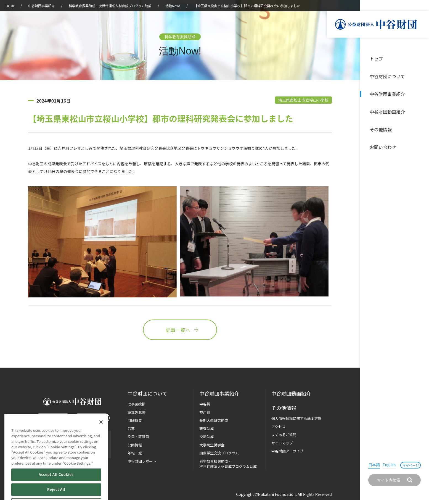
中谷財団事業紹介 (387, 94)
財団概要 (135, 420)
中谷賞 (204, 404)
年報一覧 (135, 453)
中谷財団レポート (142, 461)
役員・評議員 (138, 436)
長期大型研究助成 (213, 420)
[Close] (101, 437)
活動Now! (172, 5)
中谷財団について (387, 76)
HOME (10, 5)
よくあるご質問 (283, 434)
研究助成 (206, 428)
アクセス (278, 426)
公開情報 (135, 444)
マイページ (410, 465)
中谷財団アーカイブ (287, 451)
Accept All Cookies (56, 489)
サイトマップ (282, 443)
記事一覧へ (180, 330)
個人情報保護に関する (296, 418)
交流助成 (206, 436)
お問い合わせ (383, 147)
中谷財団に (147, 393)
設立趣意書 (136, 412)
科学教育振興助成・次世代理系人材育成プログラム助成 (110, 5)
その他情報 (381, 129)
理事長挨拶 (136, 404)
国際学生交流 (219, 453)
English (389, 464)
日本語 (374, 464)
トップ (376, 58)
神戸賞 (204, 412)
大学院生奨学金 (211, 444)
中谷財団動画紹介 (387, 111)
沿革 (421, 111)
